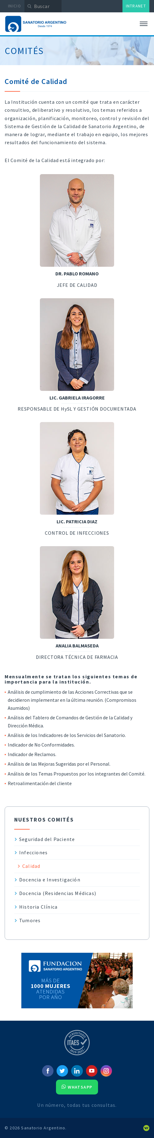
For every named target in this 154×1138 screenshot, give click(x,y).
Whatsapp (77, 1087)
